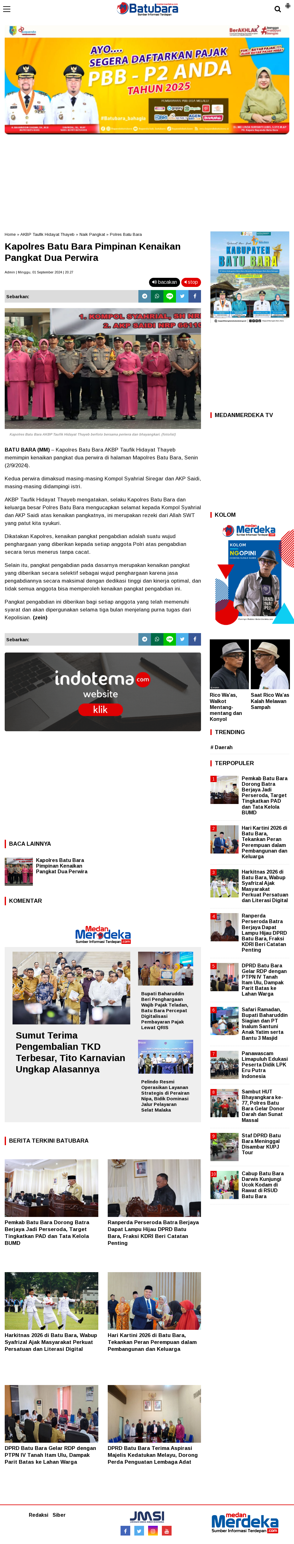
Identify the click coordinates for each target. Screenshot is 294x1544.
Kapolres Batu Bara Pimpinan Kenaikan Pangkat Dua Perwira (61, 866)
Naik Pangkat (92, 234)
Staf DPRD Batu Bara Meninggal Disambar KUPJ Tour (261, 1144)
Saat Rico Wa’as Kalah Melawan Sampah (270, 701)
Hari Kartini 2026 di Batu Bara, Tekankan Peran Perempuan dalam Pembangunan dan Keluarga (152, 1342)
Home (10, 234)
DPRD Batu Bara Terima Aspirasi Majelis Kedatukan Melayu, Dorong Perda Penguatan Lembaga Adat (153, 1455)
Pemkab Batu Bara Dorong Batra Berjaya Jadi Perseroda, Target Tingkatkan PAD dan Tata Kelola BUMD (264, 795)
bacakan (164, 282)
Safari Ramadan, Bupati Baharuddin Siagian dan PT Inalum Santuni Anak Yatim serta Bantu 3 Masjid (265, 1024)
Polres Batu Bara (126, 234)
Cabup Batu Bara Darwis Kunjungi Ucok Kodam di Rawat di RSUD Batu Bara (263, 1185)
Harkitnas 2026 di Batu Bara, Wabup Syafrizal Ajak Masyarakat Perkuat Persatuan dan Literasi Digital (51, 1342)
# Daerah (221, 747)
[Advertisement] (147, 181)
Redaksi (38, 1515)
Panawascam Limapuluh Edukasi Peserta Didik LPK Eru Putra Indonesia (265, 1065)
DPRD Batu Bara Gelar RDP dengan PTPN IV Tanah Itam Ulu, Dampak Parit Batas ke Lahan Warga (50, 1455)
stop (191, 282)
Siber (59, 1515)
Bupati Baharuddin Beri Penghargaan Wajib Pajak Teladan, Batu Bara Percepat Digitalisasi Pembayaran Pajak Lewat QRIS (164, 1010)
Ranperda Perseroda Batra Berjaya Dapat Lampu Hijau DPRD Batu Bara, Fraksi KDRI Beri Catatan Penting (264, 933)
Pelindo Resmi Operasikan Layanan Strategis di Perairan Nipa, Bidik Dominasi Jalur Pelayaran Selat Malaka (165, 1096)
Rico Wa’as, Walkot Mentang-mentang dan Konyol (226, 707)
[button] (288, 3)
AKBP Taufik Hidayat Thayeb (47, 234)
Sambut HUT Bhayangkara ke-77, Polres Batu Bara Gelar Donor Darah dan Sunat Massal (263, 1106)
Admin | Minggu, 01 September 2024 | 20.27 (39, 272)
